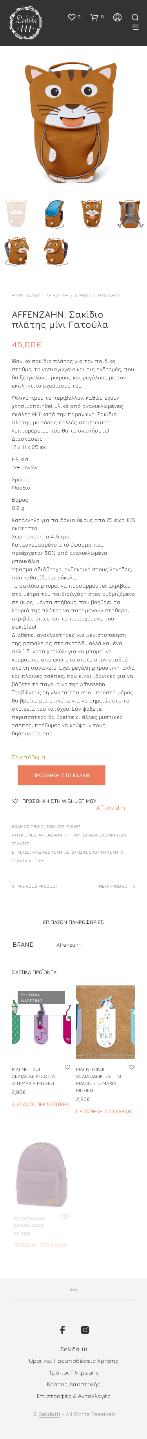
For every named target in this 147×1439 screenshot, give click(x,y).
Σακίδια (89, 835)
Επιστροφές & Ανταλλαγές (74, 1396)
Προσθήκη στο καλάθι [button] (104, 1108)
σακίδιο (79, 852)
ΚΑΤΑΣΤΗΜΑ (57, 295)
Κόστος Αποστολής (73, 1384)
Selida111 (49, 1414)
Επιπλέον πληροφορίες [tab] (73, 922)
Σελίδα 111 (73, 1349)
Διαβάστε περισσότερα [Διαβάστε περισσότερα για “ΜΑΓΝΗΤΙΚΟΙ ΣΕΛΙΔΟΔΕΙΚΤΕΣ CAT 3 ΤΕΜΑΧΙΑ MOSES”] (40, 1104)
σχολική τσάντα (106, 852)
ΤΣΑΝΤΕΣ (21, 843)
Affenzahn (109, 295)
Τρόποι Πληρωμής (74, 1372)
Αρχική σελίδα (26, 295)
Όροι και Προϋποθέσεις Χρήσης (73, 1360)
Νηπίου (72, 835)
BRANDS (83, 295)
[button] (74, 17)
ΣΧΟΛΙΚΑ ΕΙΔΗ (112, 835)
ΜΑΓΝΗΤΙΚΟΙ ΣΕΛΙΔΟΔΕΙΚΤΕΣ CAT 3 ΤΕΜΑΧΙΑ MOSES (34, 1076)
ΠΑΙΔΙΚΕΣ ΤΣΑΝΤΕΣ (50, 852)
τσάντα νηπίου (28, 860)
